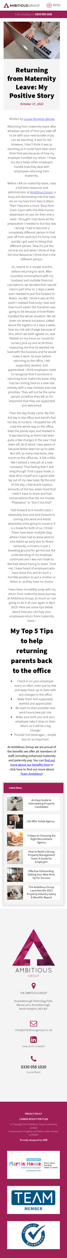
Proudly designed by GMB (33, 1140)
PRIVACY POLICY (33, 1114)
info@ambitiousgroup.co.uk (33, 1030)
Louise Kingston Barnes (39, 119)
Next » (10, 900)
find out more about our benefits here (32, 762)
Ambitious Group (41, 192)
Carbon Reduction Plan (33, 1119)
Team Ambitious (31, 774)
